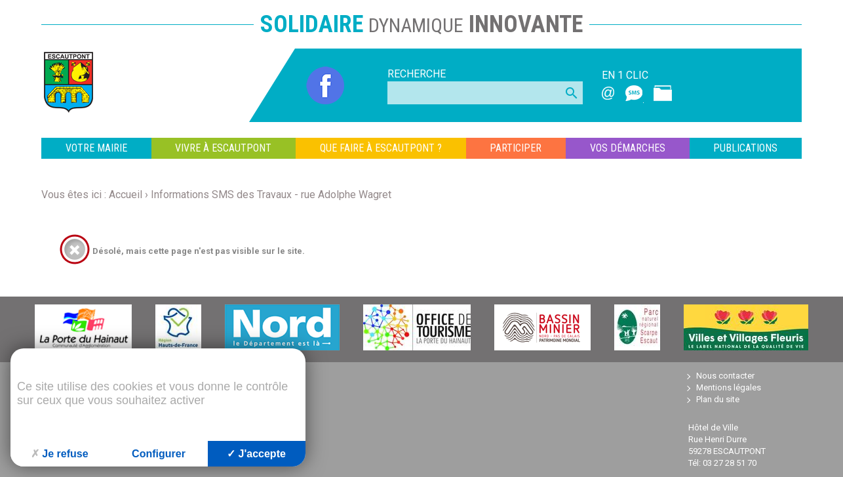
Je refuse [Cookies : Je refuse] (59, 453)
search (571, 93)
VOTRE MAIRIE (96, 148)
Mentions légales (728, 387)
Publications (745, 148)
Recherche (416, 74)
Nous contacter (725, 376)
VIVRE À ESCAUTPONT (223, 148)
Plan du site (717, 399)
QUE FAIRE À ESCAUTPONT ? (381, 148)
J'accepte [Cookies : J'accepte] (256, 453)
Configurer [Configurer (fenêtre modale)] (159, 453)
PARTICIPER (515, 148)
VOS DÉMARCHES (627, 148)
